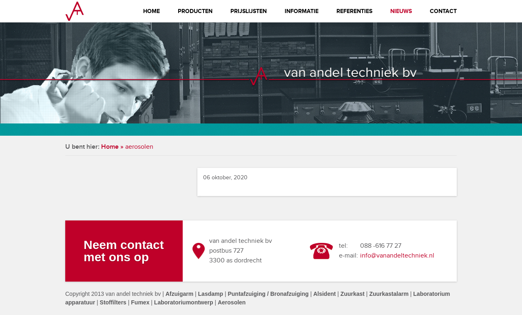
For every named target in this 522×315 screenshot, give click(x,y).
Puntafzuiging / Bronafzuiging (268, 294)
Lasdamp (210, 294)
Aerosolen (232, 302)
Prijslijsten (248, 11)
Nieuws (401, 11)
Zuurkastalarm (388, 294)
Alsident (324, 294)
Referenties (354, 11)
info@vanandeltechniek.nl (397, 256)
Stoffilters (113, 302)
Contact (443, 11)
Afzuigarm (179, 294)
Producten (195, 11)
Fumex (140, 302)
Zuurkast (353, 294)
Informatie (302, 11)
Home (151, 11)
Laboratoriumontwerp (183, 302)
